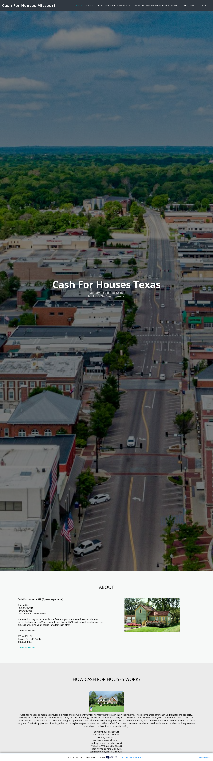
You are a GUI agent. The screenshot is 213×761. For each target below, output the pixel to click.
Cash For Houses (27, 660)
